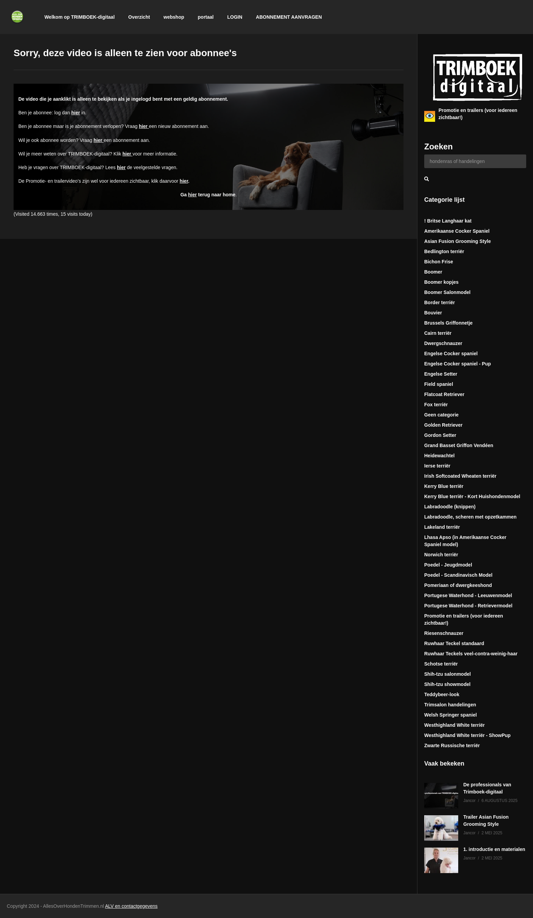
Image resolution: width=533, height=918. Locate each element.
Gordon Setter (440, 435)
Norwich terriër (441, 554)
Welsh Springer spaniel (450, 715)
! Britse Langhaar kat (447, 221)
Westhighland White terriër (454, 725)
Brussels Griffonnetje (448, 323)
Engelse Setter (440, 374)
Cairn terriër (437, 333)
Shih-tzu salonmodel (447, 674)
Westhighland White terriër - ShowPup (467, 735)
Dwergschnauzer (443, 343)
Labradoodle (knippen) (450, 506)
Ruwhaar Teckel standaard (454, 643)
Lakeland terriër (442, 527)
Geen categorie (441, 414)
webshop (174, 17)
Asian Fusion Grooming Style (457, 241)
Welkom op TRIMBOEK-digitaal (80, 17)
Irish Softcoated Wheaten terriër (460, 476)
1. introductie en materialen (494, 849)
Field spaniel (438, 384)
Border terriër (439, 302)
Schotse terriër (441, 664)
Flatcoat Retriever (444, 394)
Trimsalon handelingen (450, 704)
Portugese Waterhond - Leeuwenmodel (468, 595)
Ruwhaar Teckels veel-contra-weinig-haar (470, 653)
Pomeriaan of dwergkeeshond (458, 585)
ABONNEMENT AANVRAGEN (289, 17)
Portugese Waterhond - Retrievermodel (468, 605)
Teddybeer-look (441, 694)
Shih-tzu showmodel (447, 684)
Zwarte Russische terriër (452, 745)
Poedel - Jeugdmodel (448, 565)
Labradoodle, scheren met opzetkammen (470, 517)
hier (75, 112)
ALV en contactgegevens (131, 906)
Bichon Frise (438, 261)
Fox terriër (436, 404)
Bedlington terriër (444, 251)
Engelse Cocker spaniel (451, 353)
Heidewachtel (439, 455)
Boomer (433, 272)
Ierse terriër (437, 466)
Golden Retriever (443, 425)
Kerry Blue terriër (443, 486)
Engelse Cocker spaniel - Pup (457, 363)
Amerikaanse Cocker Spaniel (456, 231)
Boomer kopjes (441, 282)
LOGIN (234, 17)
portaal (206, 17)
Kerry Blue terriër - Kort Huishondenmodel (472, 496)
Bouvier (433, 312)
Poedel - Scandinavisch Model (458, 575)
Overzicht (139, 17)
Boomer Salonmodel (447, 292)
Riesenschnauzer (443, 633)
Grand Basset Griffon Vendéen (458, 445)
